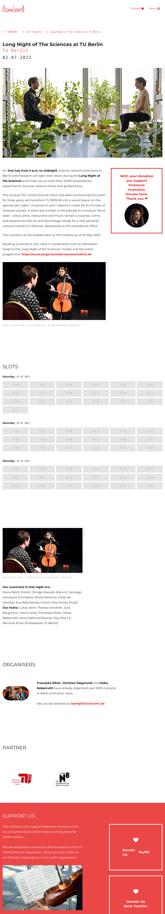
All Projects (34, 31)
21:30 (15, 401)
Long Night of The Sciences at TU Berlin (75, 31)
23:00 (149, 401)
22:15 (69, 401)
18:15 (96, 384)
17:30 (15, 384)
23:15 (15, 409)
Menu (154, 8)
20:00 (69, 393)
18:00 (69, 384)
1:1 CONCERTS (11, 31)
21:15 (149, 393)
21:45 (42, 401)
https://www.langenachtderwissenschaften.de (56, 254)
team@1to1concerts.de (87, 703)
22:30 (96, 401)
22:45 (123, 401)
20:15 (96, 393)
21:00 (123, 393)
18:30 (123, 384)
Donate (137, 8)
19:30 (15, 393)
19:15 (149, 384)
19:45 (42, 393)
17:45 (42, 384)
